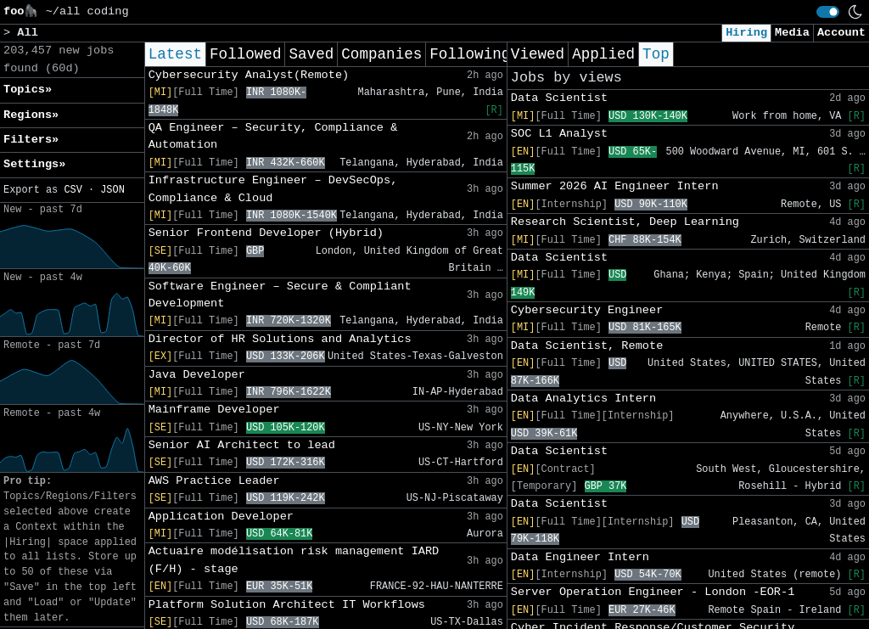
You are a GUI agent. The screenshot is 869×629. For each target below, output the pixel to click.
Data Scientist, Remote (587, 346)
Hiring (746, 32)
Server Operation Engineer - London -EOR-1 (652, 592)
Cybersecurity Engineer (587, 310)
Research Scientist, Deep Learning (625, 222)
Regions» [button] (31, 115)
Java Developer (197, 374)
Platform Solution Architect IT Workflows (287, 604)
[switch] (827, 12)
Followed (245, 54)
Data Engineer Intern (580, 557)
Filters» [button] (31, 139)
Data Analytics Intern (583, 398)
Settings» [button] (34, 164)
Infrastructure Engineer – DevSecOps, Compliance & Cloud (273, 189)
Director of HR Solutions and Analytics (280, 339)
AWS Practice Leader (214, 481)
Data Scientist (559, 98)
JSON (112, 190)
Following (469, 54)
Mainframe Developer (214, 409)
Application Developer (221, 516)
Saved (311, 54)
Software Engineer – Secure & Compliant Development (280, 295)
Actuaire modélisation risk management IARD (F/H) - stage (294, 560)
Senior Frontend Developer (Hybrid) (266, 233)
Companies (381, 54)
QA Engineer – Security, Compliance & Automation (273, 136)
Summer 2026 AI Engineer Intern (615, 186)
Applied (603, 54)
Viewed (537, 54)
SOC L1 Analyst (559, 133)
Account (841, 32)
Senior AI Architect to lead (242, 445)
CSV (72, 190)
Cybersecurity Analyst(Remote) (249, 75)
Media (792, 32)
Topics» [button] (27, 89)
